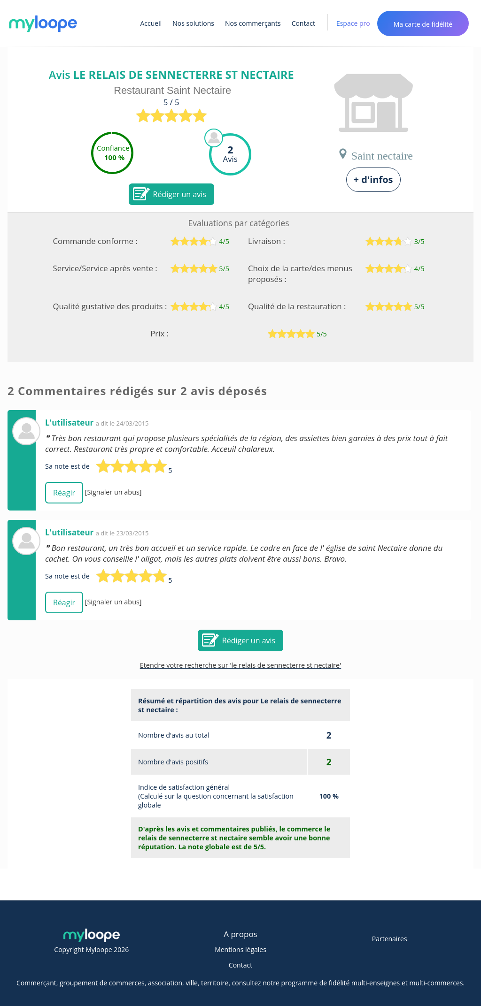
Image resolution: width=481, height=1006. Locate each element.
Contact (303, 23)
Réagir (64, 493)
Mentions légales (240, 949)
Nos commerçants (253, 23)
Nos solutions (193, 23)
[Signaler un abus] (113, 492)
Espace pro (353, 23)
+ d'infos (373, 179)
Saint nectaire (375, 154)
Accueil (151, 23)
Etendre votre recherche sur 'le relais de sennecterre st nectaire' (240, 665)
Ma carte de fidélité (423, 24)
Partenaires (389, 938)
